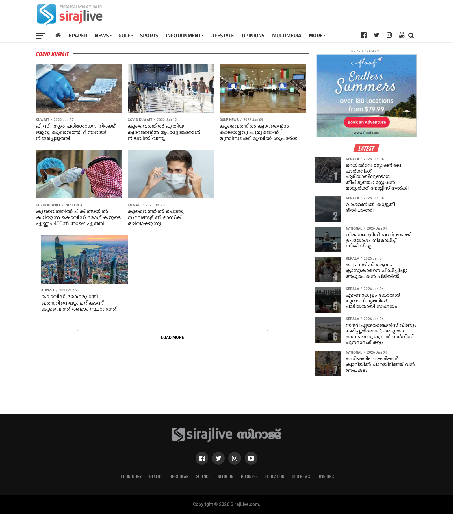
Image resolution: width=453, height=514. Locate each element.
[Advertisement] (300, 16)
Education (274, 476)
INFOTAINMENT (183, 35)
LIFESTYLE (222, 35)
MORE (316, 35)
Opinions (326, 476)
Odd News (301, 476)
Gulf (124, 35)
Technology (130, 476)
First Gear (179, 476)
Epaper (78, 35)
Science (203, 476)
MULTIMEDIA (286, 35)
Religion (225, 476)
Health (155, 476)
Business (249, 476)
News (102, 35)
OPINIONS (253, 35)
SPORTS (149, 35)
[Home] (58, 35)
